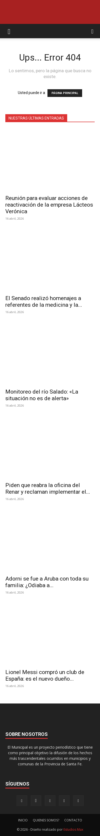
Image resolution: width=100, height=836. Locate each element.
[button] (9, 31)
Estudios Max (73, 829)
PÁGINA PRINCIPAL (64, 93)
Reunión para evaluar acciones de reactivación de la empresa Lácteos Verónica (49, 205)
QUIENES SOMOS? (46, 820)
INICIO (23, 820)
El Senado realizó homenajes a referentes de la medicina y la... (43, 301)
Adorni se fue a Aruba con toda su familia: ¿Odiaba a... (47, 581)
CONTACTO (73, 820)
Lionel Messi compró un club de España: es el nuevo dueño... (44, 675)
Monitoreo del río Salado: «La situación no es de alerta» (41, 395)
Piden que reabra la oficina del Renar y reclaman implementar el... (47, 488)
